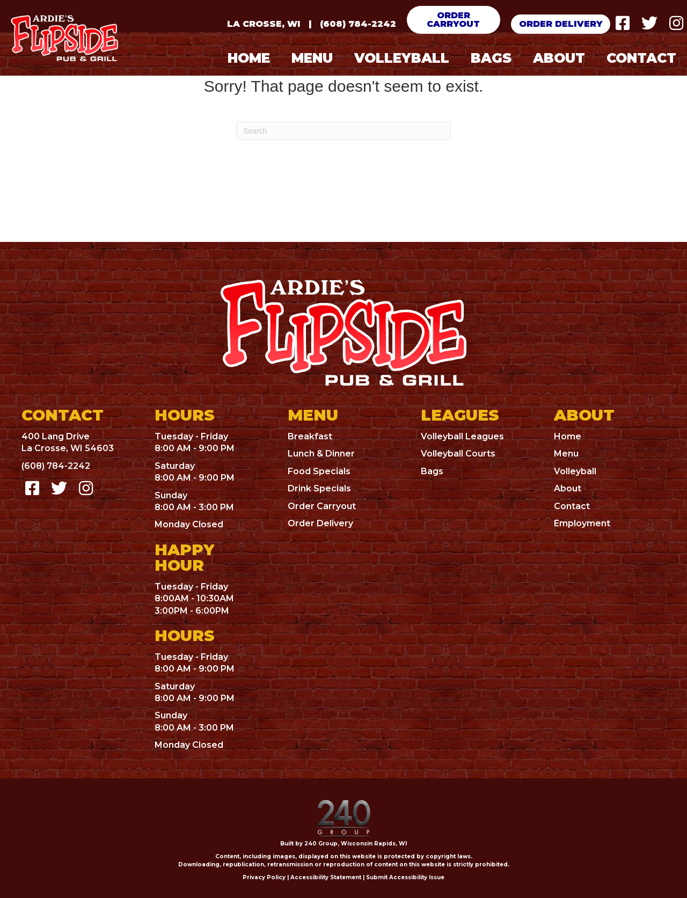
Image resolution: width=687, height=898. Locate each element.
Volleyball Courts (458, 453)
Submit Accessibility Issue (405, 877)
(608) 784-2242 (358, 24)
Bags (432, 471)
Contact (572, 506)
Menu (566, 453)
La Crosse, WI (264, 24)
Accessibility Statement (325, 877)
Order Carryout (322, 506)
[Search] (343, 131)
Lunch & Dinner (321, 453)
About (567, 488)
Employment (582, 523)
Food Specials (319, 471)
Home (567, 436)
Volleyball (575, 471)
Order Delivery (320, 523)
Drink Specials (319, 488)
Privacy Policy (264, 877)
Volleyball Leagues (462, 436)
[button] (454, 20)
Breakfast (310, 436)
